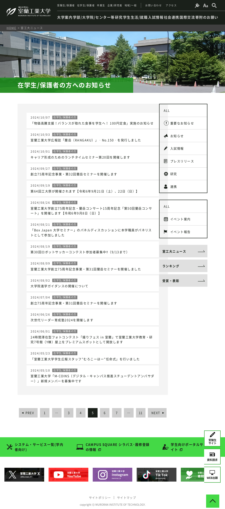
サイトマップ (126, 493)
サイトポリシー (100, 493)
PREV (29, 408)
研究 (174, 176)
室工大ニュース (174, 255)
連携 (174, 188)
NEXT (160, 408)
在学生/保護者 (86, 5)
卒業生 (101, 5)
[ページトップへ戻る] (212, 496)
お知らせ (177, 136)
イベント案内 (181, 222)
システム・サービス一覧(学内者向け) (39, 443)
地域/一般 (131, 5)
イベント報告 (181, 235)
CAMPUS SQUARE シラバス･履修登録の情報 (117, 443)
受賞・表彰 (171, 285)
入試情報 (177, 149)
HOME (11, 28)
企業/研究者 (114, 5)
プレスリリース (182, 162)
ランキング (171, 270)
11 (145, 408)
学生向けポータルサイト (187, 443)
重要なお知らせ (182, 123)
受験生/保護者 (66, 5)
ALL (167, 110)
